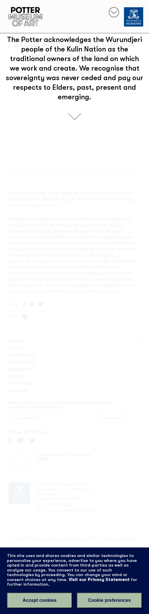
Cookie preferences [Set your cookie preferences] (109, 600)
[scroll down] (74, 116)
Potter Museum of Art (25, 16)
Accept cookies (39, 600)
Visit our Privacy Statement (99, 579)
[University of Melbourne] (133, 17)
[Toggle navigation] (114, 12)
